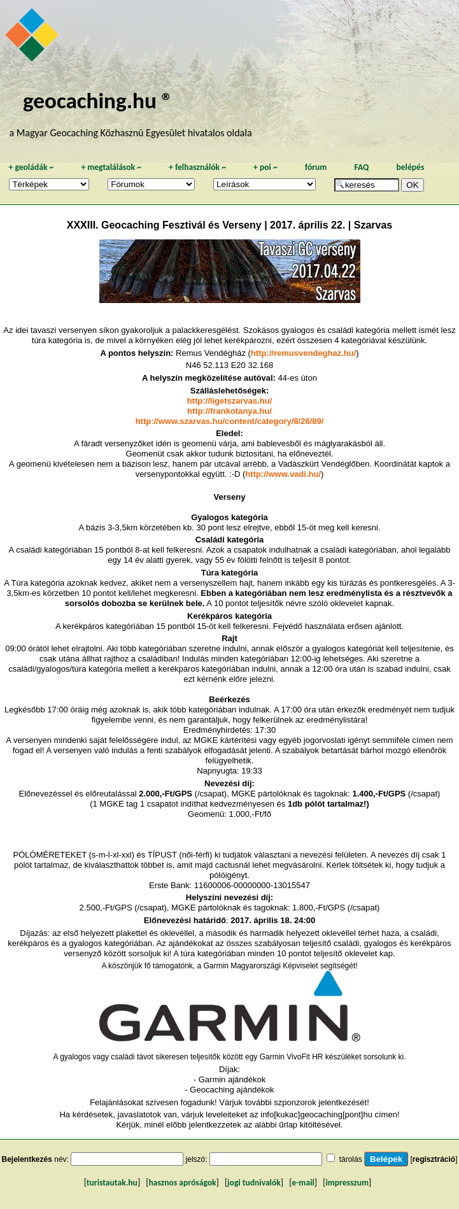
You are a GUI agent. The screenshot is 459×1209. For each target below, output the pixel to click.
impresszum (347, 1182)
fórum (316, 167)
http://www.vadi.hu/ (283, 474)
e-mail (303, 1182)
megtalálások (111, 167)
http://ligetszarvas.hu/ (229, 401)
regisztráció (434, 1159)
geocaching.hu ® (98, 100)
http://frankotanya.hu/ (229, 411)
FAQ (361, 167)
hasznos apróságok (182, 1182)
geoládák (31, 167)
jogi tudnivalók (254, 1182)
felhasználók (197, 167)
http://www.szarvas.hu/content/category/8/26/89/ (230, 421)
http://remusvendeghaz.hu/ (303, 353)
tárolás (350, 1159)
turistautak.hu (112, 1182)
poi (265, 167)
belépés (410, 167)
